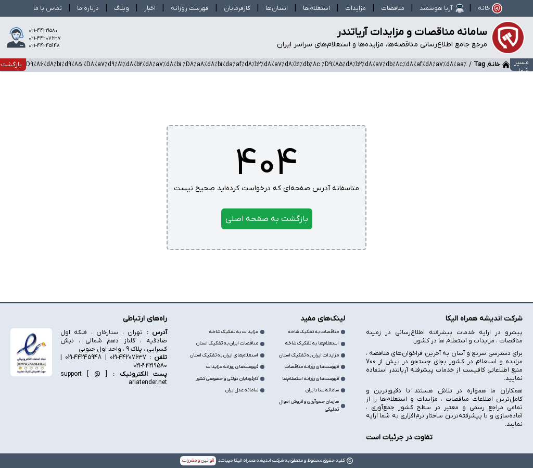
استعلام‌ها (316, 8)
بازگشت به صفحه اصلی (266, 219)
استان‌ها (276, 8)
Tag (479, 64)
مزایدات (355, 8)
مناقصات (392, 8)
